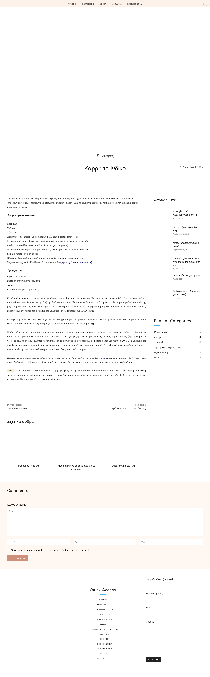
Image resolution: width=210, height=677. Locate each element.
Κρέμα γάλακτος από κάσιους (128, 408)
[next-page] (162, 307)
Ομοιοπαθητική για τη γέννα (187, 275)
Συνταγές (105, 156)
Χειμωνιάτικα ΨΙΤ (17, 408)
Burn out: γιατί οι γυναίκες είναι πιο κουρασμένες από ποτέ (186, 261)
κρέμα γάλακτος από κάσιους (76, 262)
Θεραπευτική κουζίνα (123, 465)
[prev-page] (156, 307)
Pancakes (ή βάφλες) (29, 465)
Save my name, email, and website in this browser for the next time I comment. (50, 549)
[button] (205, 4)
